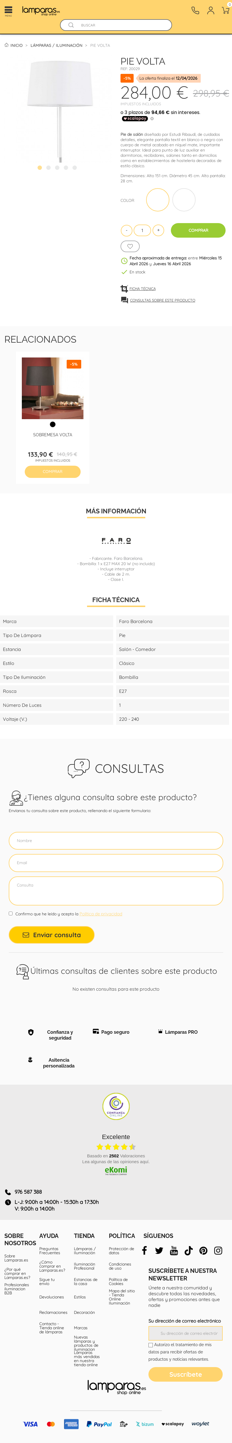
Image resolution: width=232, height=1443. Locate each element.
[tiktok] (188, 1251)
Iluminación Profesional (84, 1266)
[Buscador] (71, 25)
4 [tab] (67, 168)
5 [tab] (75, 168)
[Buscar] (122, 25)
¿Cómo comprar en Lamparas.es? (52, 1266)
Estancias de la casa (86, 1281)
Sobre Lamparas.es (16, 1258)
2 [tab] (49, 168)
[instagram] (218, 1251)
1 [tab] (40, 168)
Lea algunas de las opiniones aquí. (116, 1161)
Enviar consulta (52, 935)
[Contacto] (195, 10)
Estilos (80, 1297)
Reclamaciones (52, 1312)
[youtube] (174, 1251)
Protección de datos (121, 1250)
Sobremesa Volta (52, 434)
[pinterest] (203, 1251)
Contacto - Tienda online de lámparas (51, 1328)
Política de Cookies (118, 1281)
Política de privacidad (100, 914)
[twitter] (159, 1251)
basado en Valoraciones (116, 1155)
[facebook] (144, 1251)
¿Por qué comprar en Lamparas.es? (17, 1273)
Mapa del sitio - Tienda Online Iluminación (122, 1297)
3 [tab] (58, 168)
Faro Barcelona (128, 558)
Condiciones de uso (120, 1266)
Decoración (84, 1312)
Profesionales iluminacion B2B (16, 1289)
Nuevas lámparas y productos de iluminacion (86, 1343)
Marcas (81, 1327)
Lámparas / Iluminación (85, 1250)
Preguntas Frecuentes (49, 1250)
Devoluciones (51, 1297)
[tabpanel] (58, 109)
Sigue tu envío (47, 1281)
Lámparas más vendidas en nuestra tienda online (87, 1359)
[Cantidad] (142, 230)
